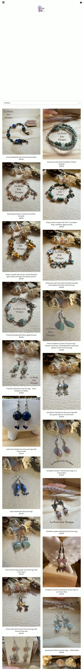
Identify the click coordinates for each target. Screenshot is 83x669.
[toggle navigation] (3, 2)
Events (14, 659)
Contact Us (14, 665)
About (14, 656)
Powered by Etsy (68, 659)
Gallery (14, 662)
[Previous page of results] (32, 635)
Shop (14, 653)
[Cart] (81, 2)
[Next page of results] (50, 635)
